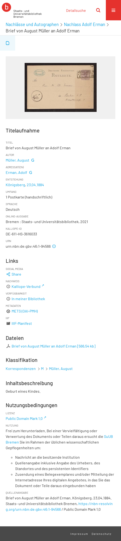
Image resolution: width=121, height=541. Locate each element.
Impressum (79, 533)
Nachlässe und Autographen (32, 24)
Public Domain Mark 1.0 (24, 418)
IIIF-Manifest (22, 323)
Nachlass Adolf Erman (84, 24)
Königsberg (15, 184)
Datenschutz (102, 533)
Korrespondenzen (21, 368)
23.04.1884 (35, 184)
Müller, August (17, 160)
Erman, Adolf (16, 172)
